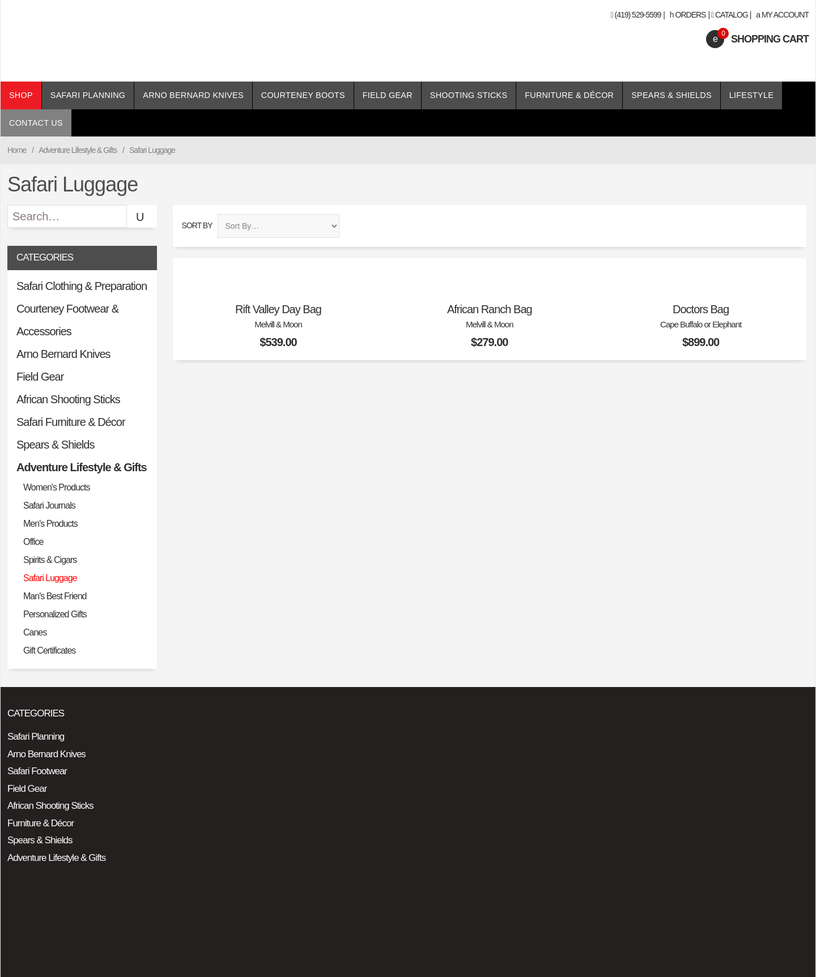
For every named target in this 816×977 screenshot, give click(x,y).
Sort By (197, 225)
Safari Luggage (50, 578)
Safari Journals (49, 505)
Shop (21, 95)
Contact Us (36, 122)
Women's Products (56, 487)
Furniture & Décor (569, 95)
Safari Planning (88, 95)
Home (16, 150)
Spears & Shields (671, 95)
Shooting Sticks (468, 95)
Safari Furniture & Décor (70, 422)
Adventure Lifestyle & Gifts (78, 150)
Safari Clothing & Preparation (81, 286)
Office (33, 542)
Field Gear (388, 95)
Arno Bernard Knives (193, 95)
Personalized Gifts (55, 614)
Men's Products (50, 523)
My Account (782, 14)
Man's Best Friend (54, 596)
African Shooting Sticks (68, 399)
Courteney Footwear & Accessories (67, 320)
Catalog (731, 14)
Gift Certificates (49, 650)
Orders (688, 14)
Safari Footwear (37, 771)
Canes (34, 632)
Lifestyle (751, 95)
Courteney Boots (303, 95)
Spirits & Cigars (49, 560)
